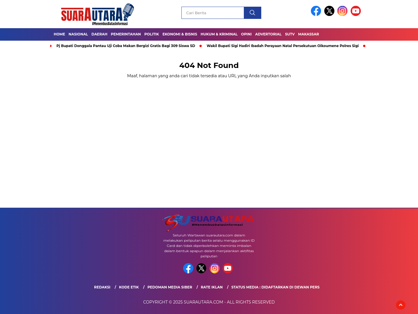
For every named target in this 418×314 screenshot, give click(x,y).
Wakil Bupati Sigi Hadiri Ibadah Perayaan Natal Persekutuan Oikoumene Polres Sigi (283, 46)
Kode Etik (129, 287)
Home (59, 34)
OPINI (246, 34)
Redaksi (102, 287)
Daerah (99, 34)
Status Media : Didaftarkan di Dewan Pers (275, 287)
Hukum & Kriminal (219, 34)
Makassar (308, 34)
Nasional (78, 34)
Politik (151, 34)
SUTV (290, 34)
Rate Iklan (212, 287)
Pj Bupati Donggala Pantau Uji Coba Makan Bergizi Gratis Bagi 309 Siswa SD (126, 46)
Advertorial (268, 34)
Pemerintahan (126, 34)
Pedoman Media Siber (169, 287)
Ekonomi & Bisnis (180, 34)
